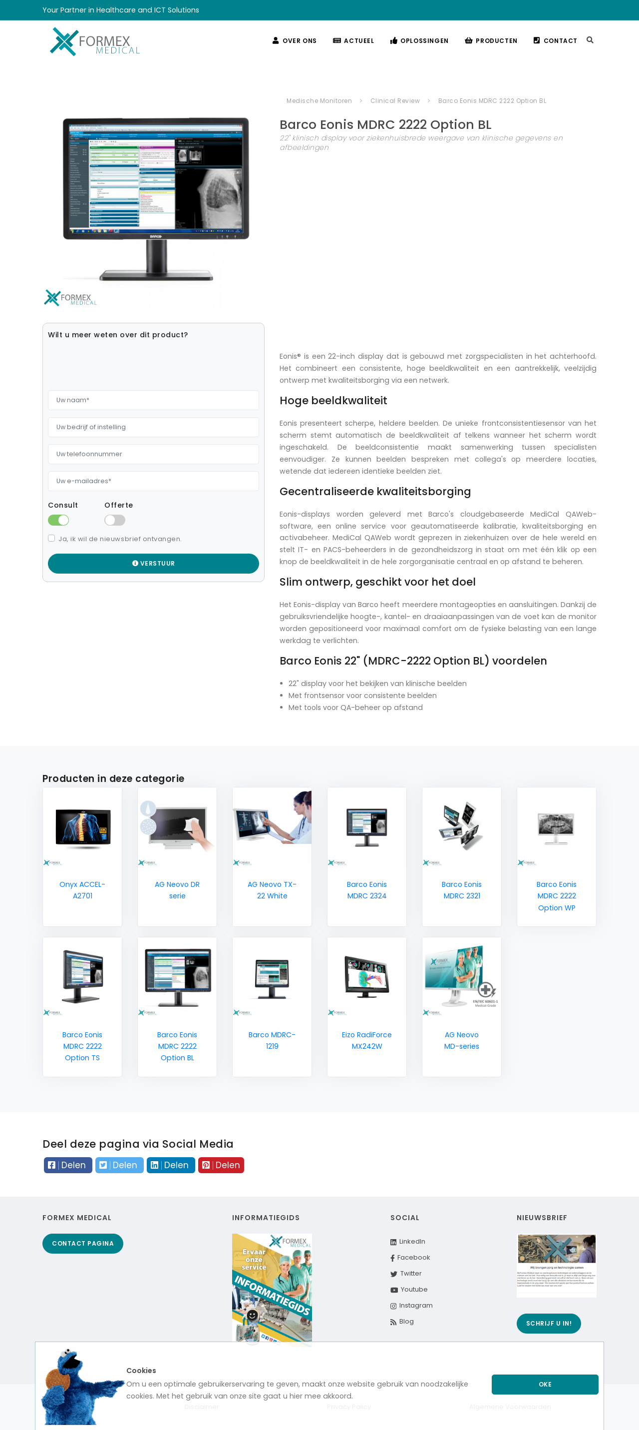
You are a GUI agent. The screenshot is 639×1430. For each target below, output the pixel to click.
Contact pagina (83, 1243)
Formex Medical (77, 1218)
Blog (402, 1321)
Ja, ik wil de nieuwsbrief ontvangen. (120, 539)
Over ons (295, 40)
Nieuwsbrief (542, 1218)
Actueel (353, 40)
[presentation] (124, 363)
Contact (556, 40)
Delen (68, 1165)
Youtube (409, 1289)
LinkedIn (407, 1241)
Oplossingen (419, 40)
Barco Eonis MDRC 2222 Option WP (557, 896)
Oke (545, 1384)
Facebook (410, 1257)
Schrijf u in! (549, 1323)
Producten (491, 40)
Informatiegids (266, 1218)
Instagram (411, 1305)
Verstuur (153, 563)
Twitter (406, 1273)
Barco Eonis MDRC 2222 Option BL (177, 1046)
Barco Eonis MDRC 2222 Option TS (82, 1046)
